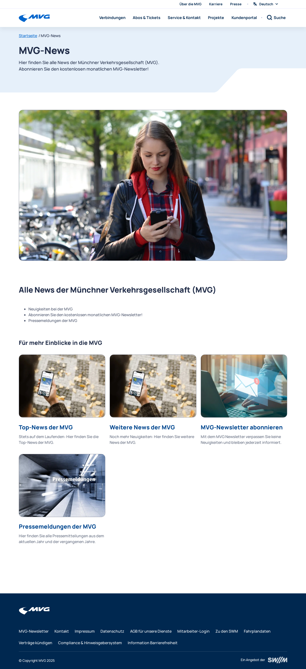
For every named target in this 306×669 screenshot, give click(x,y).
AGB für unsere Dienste (151, 631)
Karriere (215, 4)
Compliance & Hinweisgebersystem (90, 642)
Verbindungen (112, 17)
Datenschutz (112, 631)
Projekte (216, 17)
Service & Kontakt (184, 17)
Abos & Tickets (146, 17)
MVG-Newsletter (34, 631)
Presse (235, 4)
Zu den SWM (226, 631)
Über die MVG (190, 4)
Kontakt (61, 631)
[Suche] (276, 17)
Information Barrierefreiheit (153, 642)
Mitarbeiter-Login (193, 631)
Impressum (85, 631)
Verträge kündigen (35, 642)
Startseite (28, 35)
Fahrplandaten (257, 631)
